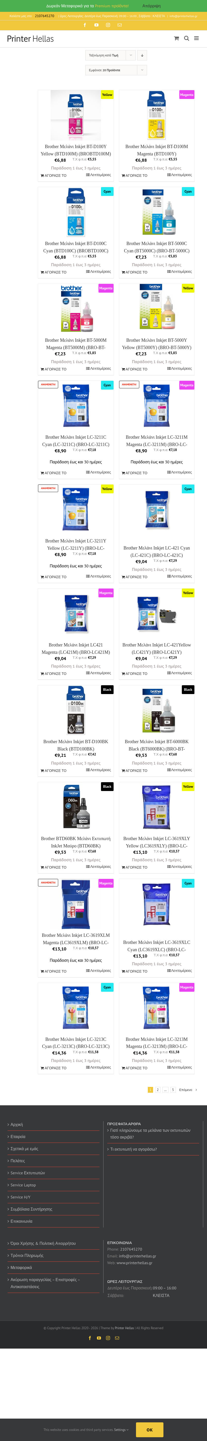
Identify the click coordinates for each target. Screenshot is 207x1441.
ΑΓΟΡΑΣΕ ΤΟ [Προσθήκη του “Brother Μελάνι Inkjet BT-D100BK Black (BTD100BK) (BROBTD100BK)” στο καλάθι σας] (55, 770)
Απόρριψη (152, 5)
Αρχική (17, 1124)
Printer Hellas (124, 1328)
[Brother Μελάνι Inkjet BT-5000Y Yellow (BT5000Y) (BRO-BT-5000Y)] (156, 306)
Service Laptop (23, 1184)
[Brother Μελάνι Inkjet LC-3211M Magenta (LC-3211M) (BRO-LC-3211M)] (156, 406)
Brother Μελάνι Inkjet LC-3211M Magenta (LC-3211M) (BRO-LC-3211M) (157, 444)
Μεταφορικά (21, 1267)
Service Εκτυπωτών (28, 1172)
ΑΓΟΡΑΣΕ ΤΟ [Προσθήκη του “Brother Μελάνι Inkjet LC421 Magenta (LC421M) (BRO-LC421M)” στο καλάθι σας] (55, 673)
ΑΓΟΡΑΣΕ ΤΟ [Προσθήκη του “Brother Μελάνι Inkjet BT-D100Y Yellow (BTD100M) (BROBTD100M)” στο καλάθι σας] (55, 175)
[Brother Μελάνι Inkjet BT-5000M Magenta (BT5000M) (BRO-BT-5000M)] (75, 309)
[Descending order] (142, 55)
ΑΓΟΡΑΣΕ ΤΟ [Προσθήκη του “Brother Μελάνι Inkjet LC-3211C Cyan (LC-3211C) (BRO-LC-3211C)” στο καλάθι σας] (55, 473)
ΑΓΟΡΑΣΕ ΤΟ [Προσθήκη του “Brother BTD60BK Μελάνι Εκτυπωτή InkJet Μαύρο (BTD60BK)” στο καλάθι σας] (55, 867)
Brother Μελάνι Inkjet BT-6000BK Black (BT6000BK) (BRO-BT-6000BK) (157, 749)
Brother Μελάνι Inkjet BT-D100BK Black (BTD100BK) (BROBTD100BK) (75, 749)
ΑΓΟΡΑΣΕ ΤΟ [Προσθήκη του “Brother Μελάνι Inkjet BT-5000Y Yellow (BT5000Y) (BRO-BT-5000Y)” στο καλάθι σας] (137, 369)
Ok (150, 1430)
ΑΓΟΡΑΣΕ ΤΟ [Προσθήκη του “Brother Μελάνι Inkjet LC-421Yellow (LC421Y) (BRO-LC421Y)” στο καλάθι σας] (137, 673)
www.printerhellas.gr (134, 1262)
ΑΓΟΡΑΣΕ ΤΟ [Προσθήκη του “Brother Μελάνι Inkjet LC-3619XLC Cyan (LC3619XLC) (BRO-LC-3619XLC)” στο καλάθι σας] (137, 971)
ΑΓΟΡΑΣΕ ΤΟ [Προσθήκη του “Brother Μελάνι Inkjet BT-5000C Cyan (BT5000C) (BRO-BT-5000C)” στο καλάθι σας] (137, 272)
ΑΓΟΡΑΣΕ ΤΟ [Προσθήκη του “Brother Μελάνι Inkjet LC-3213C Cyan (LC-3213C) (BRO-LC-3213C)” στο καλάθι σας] (55, 1068)
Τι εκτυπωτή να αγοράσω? (133, 1149)
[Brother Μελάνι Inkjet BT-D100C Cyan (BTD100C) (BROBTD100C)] (75, 212)
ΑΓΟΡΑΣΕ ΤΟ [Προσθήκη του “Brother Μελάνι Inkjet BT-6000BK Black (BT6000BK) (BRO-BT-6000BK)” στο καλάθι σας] (137, 770)
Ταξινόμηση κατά (103, 55)
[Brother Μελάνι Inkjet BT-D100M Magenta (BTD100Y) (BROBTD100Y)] (156, 115)
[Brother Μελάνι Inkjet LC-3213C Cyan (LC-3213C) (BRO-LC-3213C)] (75, 1008)
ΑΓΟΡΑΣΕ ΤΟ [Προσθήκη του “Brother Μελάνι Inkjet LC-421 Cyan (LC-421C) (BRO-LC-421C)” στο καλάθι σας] (137, 577)
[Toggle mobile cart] (176, 38)
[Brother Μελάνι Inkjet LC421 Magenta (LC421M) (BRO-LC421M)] (75, 614)
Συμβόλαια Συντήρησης (31, 1209)
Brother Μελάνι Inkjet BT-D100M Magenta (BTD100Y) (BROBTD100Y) (156, 154)
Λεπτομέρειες (100, 175)
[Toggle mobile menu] (196, 38)
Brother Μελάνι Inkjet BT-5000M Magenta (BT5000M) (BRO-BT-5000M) (76, 347)
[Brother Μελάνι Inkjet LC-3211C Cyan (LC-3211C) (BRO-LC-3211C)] (75, 406)
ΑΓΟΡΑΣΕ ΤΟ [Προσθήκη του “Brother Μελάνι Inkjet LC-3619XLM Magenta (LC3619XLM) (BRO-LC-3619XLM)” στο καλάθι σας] (55, 971)
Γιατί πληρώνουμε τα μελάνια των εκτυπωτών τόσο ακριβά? (150, 1134)
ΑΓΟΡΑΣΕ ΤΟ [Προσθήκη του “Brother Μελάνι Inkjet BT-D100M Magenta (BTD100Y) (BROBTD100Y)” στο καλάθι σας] (137, 175)
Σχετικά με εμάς (24, 1148)
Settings (121, 1430)
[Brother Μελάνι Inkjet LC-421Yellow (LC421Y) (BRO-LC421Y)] (156, 614)
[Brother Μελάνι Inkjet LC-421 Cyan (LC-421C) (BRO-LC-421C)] (156, 510)
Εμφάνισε (104, 70)
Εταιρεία (18, 1136)
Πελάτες (18, 1160)
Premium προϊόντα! (112, 5)
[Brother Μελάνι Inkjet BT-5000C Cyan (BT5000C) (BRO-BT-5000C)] (156, 212)
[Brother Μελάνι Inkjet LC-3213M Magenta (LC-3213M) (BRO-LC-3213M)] (156, 1008)
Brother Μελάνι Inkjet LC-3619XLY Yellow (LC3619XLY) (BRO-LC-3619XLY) (156, 846)
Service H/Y (20, 1196)
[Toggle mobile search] (186, 38)
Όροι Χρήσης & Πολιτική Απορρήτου (43, 1243)
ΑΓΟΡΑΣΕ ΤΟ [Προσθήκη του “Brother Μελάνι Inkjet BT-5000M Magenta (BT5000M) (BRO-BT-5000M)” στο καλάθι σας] (55, 369)
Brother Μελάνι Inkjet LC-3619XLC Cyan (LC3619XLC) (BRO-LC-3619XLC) (156, 949)
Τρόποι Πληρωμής (27, 1255)
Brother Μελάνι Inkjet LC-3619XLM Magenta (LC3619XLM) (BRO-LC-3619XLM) (76, 942)
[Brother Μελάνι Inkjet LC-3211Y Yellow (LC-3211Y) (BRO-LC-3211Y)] (75, 510)
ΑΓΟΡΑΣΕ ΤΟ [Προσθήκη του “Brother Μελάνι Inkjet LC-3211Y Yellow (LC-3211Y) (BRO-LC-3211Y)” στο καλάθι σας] (55, 577)
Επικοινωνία (21, 1221)
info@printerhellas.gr (183, 16)
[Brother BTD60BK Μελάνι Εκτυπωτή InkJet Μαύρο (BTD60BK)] (75, 807)
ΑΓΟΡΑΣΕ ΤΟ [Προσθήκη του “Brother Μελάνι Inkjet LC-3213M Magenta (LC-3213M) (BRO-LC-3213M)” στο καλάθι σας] (137, 1068)
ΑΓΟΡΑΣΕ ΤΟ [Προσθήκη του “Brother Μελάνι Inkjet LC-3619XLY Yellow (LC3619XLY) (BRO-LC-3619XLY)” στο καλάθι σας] (137, 867)
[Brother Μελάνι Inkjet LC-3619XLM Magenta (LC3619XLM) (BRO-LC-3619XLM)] (75, 904)
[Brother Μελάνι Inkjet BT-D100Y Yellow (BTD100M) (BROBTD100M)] (75, 115)
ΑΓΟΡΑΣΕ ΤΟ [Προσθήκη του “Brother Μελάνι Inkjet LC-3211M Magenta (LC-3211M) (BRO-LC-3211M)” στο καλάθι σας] (137, 473)
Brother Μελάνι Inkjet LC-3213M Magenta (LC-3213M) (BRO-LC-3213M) (157, 1046)
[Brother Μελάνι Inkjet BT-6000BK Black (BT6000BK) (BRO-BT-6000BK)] (156, 710)
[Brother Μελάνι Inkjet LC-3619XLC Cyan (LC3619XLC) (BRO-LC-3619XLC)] (156, 904)
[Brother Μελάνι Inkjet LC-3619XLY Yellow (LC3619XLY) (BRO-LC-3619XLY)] (156, 807)
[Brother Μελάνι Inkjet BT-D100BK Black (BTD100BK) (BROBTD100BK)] (75, 710)
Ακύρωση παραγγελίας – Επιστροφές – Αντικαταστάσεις (45, 1283)
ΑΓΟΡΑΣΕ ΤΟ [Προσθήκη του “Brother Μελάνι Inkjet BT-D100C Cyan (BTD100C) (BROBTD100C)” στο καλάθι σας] (55, 272)
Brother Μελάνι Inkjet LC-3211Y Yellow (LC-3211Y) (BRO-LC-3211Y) (76, 548)
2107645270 (131, 1249)
